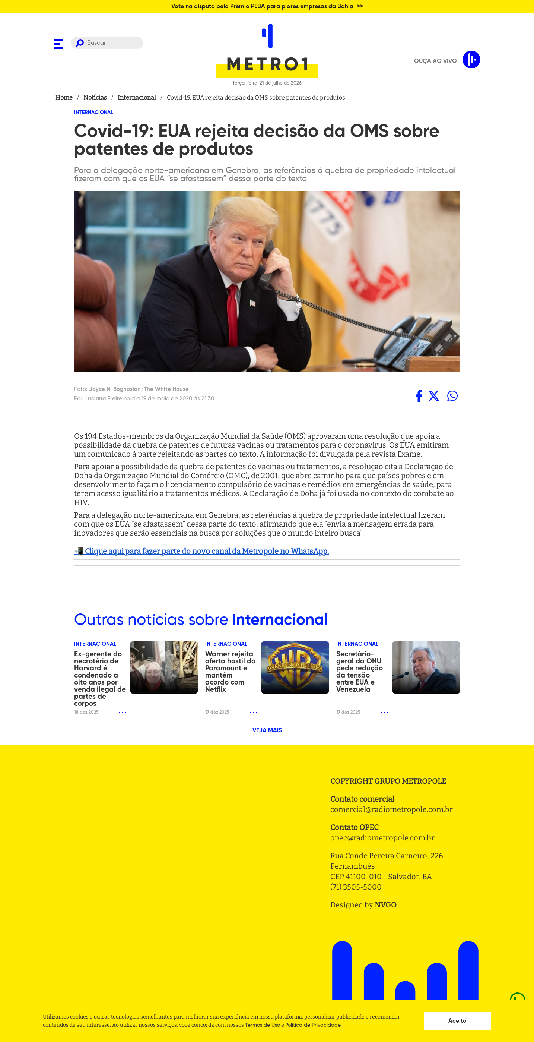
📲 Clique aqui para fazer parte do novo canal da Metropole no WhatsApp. (201, 551)
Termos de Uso (262, 1025)
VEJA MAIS (267, 731)
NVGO (386, 904)
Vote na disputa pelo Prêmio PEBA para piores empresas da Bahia (262, 7)
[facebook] (418, 395)
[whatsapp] (452, 395)
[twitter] (433, 395)
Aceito (457, 1021)
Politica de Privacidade (313, 1025)
